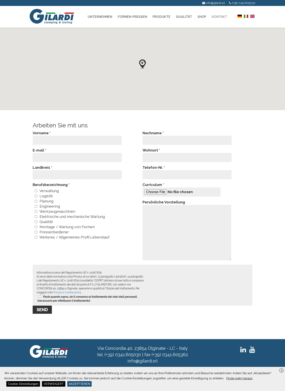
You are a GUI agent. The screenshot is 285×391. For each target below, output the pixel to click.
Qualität (184, 17)
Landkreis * (77, 171)
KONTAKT (219, 17)
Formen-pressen (132, 17)
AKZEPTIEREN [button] (79, 384)
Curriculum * (181, 190)
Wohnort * (187, 153)
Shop (202, 17)
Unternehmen (100, 17)
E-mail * (77, 153)
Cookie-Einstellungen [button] (23, 384)
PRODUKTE (161, 17)
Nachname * (187, 136)
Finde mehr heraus (239, 378)
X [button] (281, 370)
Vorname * (77, 136)
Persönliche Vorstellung (186, 230)
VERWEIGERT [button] (54, 384)
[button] (142, 64)
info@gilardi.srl (142, 360)
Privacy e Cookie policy (67, 292)
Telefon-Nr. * (187, 171)
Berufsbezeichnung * (51, 185)
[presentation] (63, 323)
